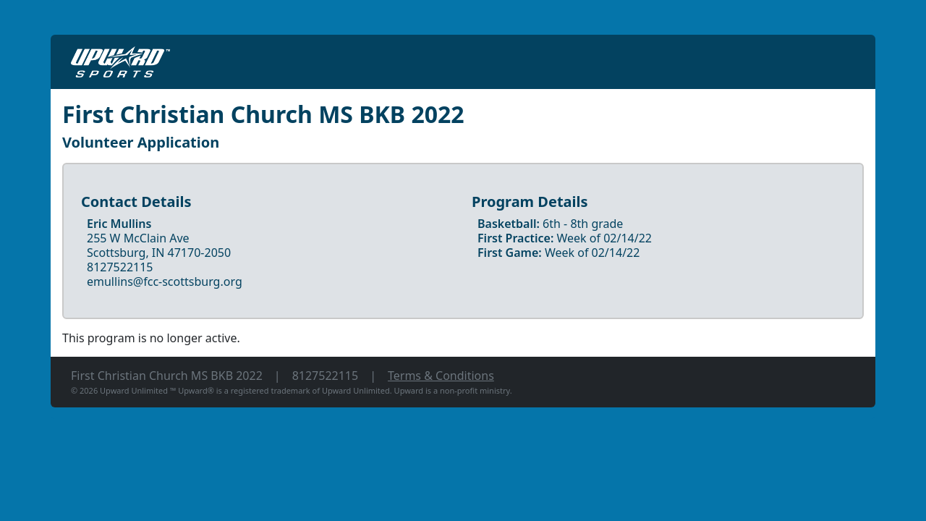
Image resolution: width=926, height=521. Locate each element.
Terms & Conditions (441, 376)
